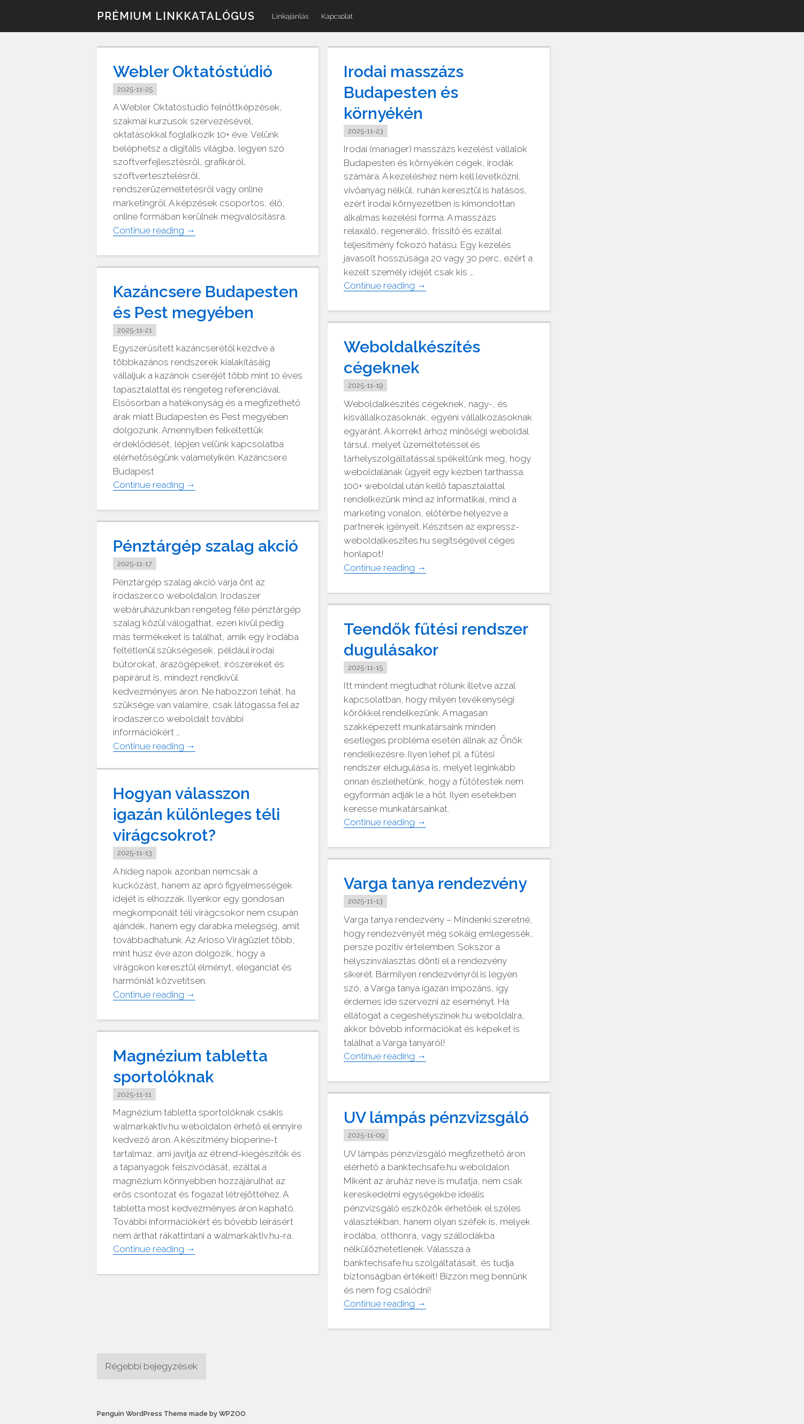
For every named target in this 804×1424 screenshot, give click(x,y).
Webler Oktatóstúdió (192, 71)
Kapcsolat (337, 16)
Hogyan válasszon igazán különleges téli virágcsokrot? (196, 814)
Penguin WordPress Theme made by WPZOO (171, 1414)
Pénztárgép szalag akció (205, 546)
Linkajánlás (290, 16)
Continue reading (154, 230)
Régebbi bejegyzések (151, 1366)
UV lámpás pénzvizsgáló (436, 1117)
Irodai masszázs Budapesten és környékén (404, 92)
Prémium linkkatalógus (176, 16)
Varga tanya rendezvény (435, 883)
